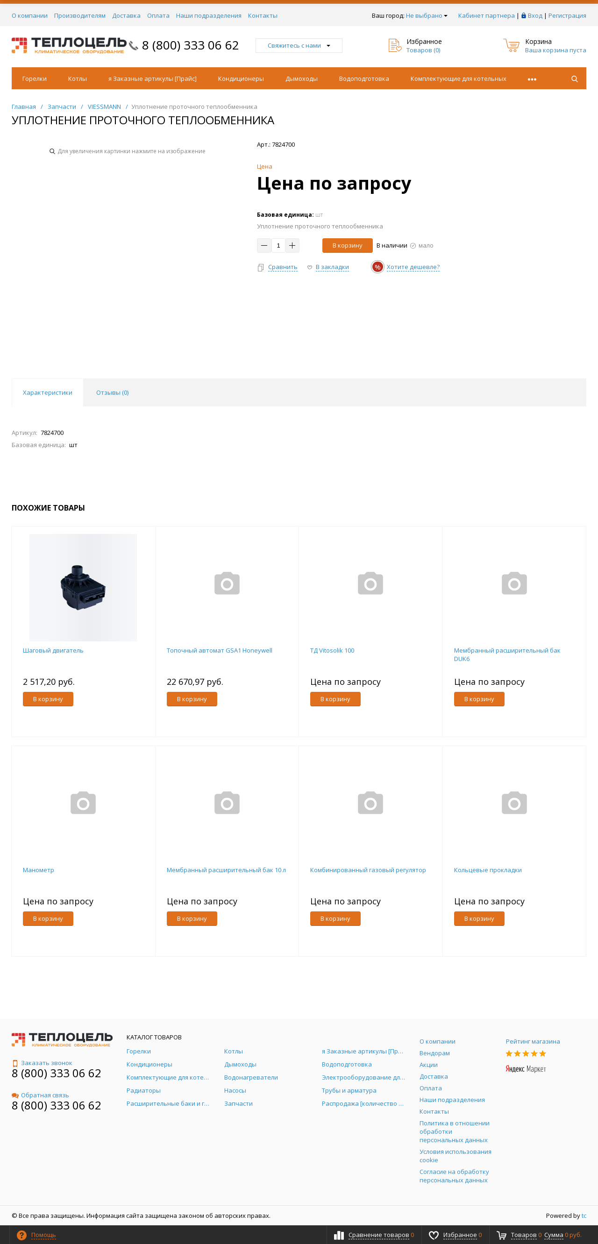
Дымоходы (301, 78)
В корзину (348, 245)
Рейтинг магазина (533, 1041)
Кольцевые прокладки (488, 870)
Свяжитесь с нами (299, 45)
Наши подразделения (209, 15)
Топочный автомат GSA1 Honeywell (219, 650)
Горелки (34, 78)
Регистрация (567, 15)
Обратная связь (40, 1095)
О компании (30, 15)
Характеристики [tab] (47, 392)
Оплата (158, 15)
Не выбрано (427, 15)
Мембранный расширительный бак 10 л (226, 870)
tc (584, 1215)
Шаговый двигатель (53, 650)
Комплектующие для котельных (458, 78)
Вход (535, 15)
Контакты (263, 15)
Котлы (77, 78)
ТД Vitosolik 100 (332, 650)
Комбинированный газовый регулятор (368, 870)
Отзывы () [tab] (112, 392)
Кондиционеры (241, 78)
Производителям (80, 15)
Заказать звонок (42, 1063)
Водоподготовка (364, 78)
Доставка (126, 15)
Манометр (38, 870)
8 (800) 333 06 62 (190, 44)
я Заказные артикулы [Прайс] (152, 78)
